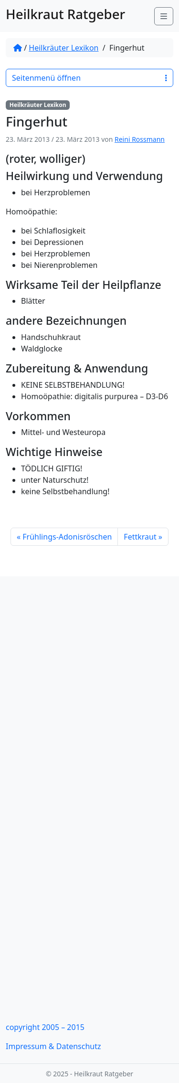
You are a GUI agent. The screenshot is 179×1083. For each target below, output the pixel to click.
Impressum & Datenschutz (53, 1046)
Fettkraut (140, 536)
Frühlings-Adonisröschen (67, 536)
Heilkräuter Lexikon (63, 47)
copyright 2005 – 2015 (45, 1027)
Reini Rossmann (140, 139)
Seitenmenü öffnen (89, 78)
